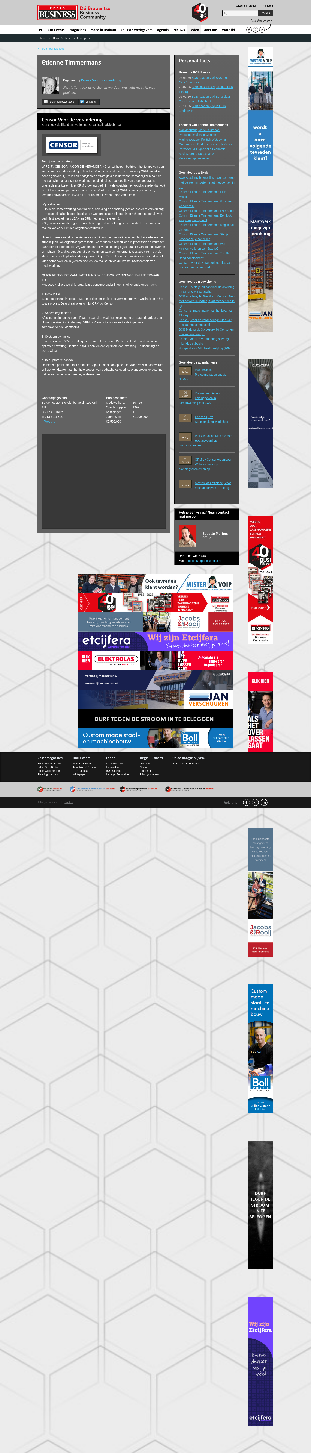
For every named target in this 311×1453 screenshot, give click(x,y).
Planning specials (48, 774)
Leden (194, 30)
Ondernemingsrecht (210, 144)
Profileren (267, 5)
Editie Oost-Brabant (49, 767)
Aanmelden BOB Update (186, 763)
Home (40, 29)
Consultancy (206, 153)
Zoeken (265, 13)
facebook (246, 802)
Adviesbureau (188, 153)
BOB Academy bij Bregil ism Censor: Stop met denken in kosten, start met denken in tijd (207, 182)
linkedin (264, 802)
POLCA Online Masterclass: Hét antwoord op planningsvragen (205, 440)
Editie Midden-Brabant (50, 763)
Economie (219, 149)
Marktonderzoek (189, 139)
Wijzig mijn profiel (246, 5)
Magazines (77, 30)
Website (49, 421)
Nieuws (179, 30)
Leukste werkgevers (137, 30)
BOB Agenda (80, 770)
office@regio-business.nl (204, 561)
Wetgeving (219, 139)
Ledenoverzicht (114, 763)
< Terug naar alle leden (52, 48)
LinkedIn (88, 101)
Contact (144, 767)
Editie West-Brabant (49, 770)
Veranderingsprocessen (194, 158)
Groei (228, 144)
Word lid (228, 30)
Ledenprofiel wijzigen (118, 774)
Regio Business (74, 12)
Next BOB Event (82, 763)
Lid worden (112, 767)
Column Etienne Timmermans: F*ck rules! (206, 210)
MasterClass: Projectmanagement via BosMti (202, 374)
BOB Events (55, 30)
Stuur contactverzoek (59, 101)
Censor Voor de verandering (101, 80)
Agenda (163, 30)
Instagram (255, 802)
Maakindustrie (188, 130)
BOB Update (113, 770)
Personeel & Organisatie (195, 149)
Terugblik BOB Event (85, 767)
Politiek (206, 139)
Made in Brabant (103, 30)
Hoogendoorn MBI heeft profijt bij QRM (204, 348)
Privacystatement (150, 774)
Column (211, 135)
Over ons (211, 30)
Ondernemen (187, 144)
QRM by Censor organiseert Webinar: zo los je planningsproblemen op (205, 464)
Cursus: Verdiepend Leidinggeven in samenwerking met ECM (200, 398)
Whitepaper (79, 774)
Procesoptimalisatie (192, 135)
